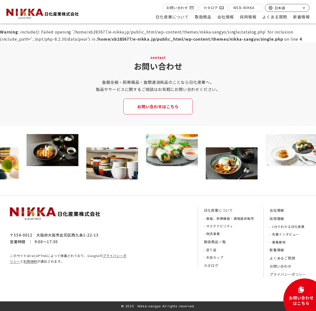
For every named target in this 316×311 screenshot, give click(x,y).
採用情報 (277, 218)
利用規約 (30, 261)
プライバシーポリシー (288, 274)
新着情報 (301, 17)
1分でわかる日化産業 (288, 226)
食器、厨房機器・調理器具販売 (230, 218)
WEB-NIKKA (243, 7)
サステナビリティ (219, 226)
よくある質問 (274, 17)
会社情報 (277, 210)
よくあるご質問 (282, 258)
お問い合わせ (177, 7)
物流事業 (213, 233)
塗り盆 (211, 249)
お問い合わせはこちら (158, 106)
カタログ (210, 7)
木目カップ (214, 257)
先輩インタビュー (285, 234)
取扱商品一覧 (215, 241)
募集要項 (279, 242)
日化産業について (218, 210)
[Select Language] (290, 8)
